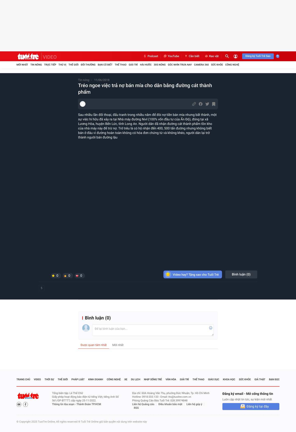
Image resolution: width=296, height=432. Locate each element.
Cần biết (191, 56)
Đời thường (88, 64)
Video (37, 379)
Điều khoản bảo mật (170, 404)
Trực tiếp (50, 64)
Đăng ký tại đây (258, 406)
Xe (125, 379)
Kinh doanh (95, 379)
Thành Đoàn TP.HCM (88, 404)
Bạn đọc (274, 379)
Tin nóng (36, 64)
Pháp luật (78, 379)
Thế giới (73, 64)
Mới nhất (22, 64)
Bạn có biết (105, 64)
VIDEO (50, 57)
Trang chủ (23, 379)
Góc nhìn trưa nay (180, 64)
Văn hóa (171, 379)
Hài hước (145, 64)
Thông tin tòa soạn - (64, 404)
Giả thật (259, 379)
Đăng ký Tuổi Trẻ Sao (258, 56)
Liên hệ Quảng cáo (143, 404)
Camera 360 (201, 64)
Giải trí (133, 64)
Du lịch (135, 379)
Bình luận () (241, 274)
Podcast (150, 56)
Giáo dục (213, 379)
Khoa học (229, 379)
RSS (136, 408)
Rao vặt (212, 56)
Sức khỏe (217, 64)
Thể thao (120, 64)
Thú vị (62, 64)
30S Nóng (159, 64)
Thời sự (49, 379)
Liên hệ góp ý (194, 404)
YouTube (171, 56)
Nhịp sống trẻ (153, 379)
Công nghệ (232, 64)
